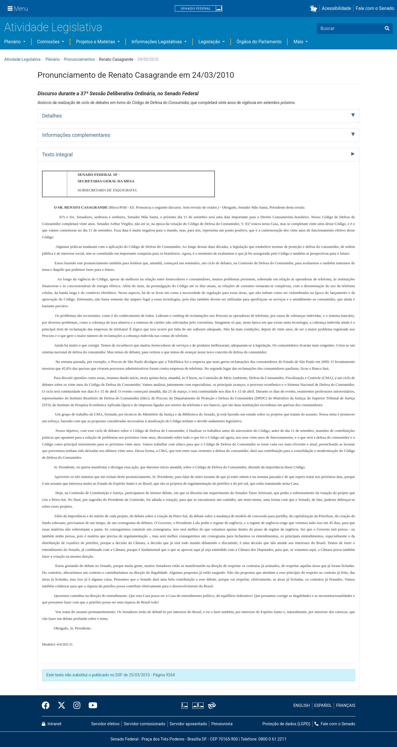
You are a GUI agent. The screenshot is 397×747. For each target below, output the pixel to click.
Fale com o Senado (375, 8)
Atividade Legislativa (53, 27)
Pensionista (222, 724)
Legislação (209, 41)
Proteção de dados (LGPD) (286, 724)
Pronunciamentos (79, 59)
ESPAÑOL (323, 705)
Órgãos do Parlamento (259, 41)
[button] (314, 8)
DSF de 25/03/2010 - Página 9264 (145, 675)
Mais (298, 41)
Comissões (49, 41)
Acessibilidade (336, 8)
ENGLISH (301, 705)
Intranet (52, 724)
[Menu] (18, 8)
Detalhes (52, 116)
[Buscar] (387, 28)
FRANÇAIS (345, 705)
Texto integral (57, 154)
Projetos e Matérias (96, 41)
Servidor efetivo (105, 724)
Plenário (13, 41)
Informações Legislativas (157, 41)
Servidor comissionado (144, 724)
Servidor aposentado (188, 724)
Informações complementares (76, 135)
